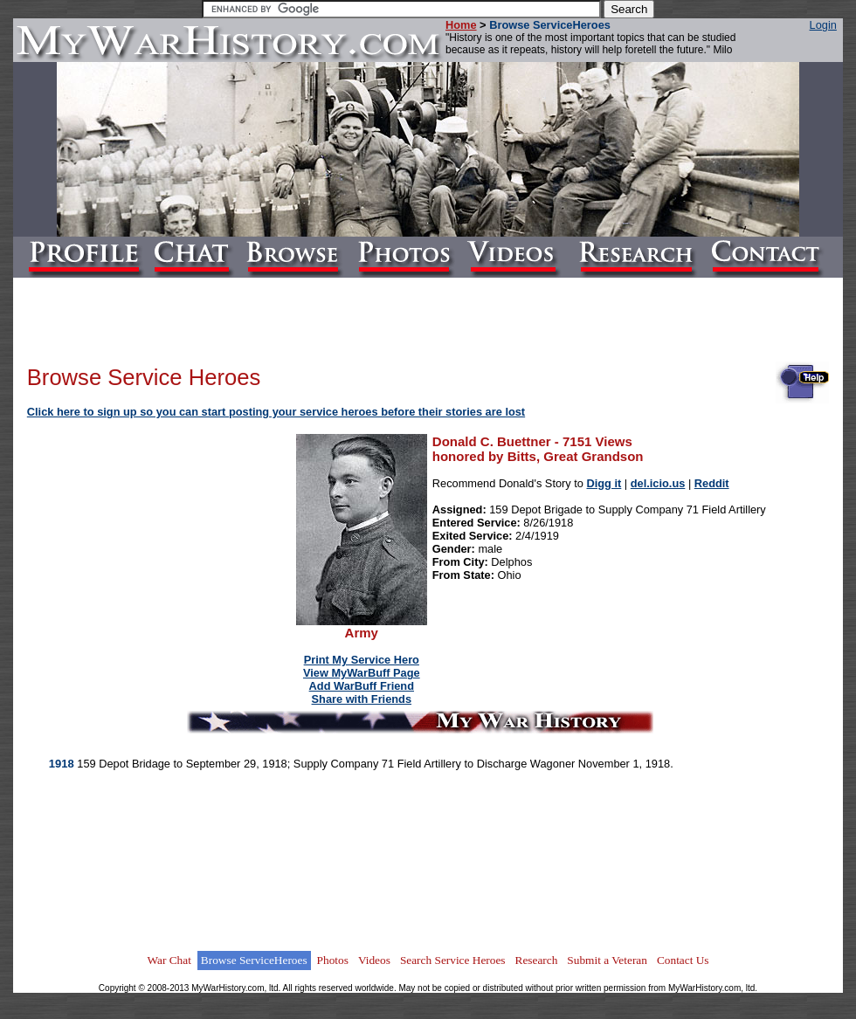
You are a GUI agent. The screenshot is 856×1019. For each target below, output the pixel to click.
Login (823, 24)
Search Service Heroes (453, 960)
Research (536, 960)
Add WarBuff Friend (361, 685)
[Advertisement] (162, 545)
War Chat (168, 960)
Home (461, 24)
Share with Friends (362, 699)
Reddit (711, 483)
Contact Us (683, 960)
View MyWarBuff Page (361, 672)
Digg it (604, 483)
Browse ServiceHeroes (254, 960)
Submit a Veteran (607, 960)
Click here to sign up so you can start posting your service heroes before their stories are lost (276, 411)
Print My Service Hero (361, 659)
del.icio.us (658, 483)
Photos (333, 960)
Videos (374, 960)
